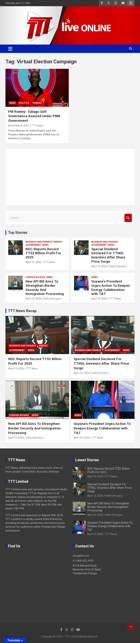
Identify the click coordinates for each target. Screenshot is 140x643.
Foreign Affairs (35, 277)
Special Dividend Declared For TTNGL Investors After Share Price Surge (108, 255)
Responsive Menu (131, 3)
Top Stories (17, 232)
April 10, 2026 (33, 262)
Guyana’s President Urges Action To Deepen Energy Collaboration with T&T (110, 287)
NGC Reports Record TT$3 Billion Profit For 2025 (43, 253)
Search (128, 218)
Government (33, 245)
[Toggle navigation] (10, 49)
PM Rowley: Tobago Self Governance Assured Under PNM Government (34, 116)
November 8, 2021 (18, 125)
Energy (57, 242)
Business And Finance (39, 242)
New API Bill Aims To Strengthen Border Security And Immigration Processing (45, 287)
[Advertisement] (70, 177)
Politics (24, 103)
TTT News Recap (22, 311)
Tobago (37, 103)
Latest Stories (87, 460)
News (12, 103)
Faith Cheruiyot (118, 266)
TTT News (37, 125)
